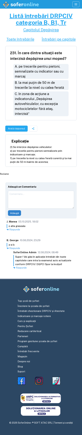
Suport (21, 371)
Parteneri (23, 336)
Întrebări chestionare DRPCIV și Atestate (41, 311)
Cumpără (23, 346)
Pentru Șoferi (25, 326)
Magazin (22, 356)
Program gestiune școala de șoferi (37, 341)
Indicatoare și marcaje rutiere (34, 316)
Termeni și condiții (63, 422)
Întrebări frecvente (28, 351)
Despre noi (24, 361)
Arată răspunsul (16, 128)
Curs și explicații (27, 321)
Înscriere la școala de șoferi (33, 306)
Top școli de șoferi (28, 300)
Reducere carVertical (29, 331)
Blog (20, 366)
